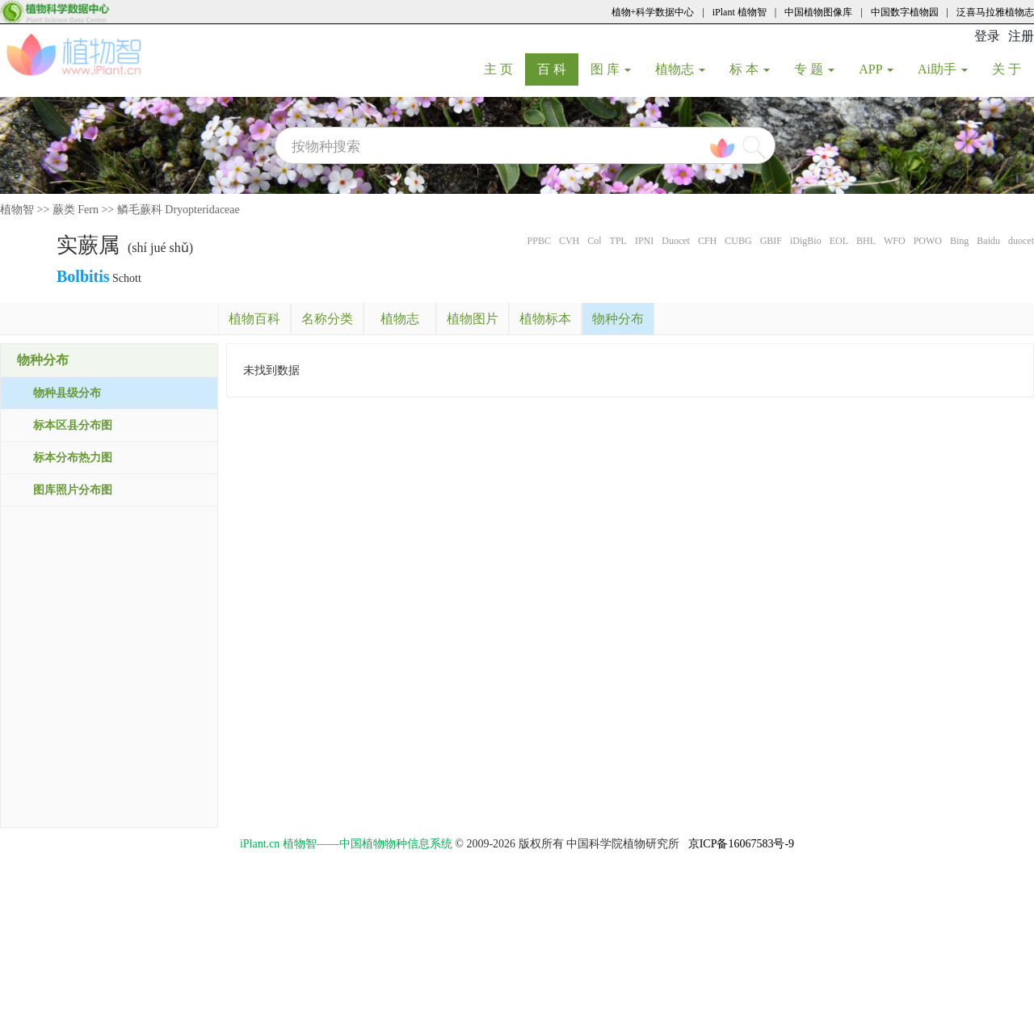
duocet (1021, 240)
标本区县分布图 (72, 425)
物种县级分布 (67, 393)
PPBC (539, 240)
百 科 (557, 68)
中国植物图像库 (818, 12)
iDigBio (806, 240)
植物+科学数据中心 (653, 12)
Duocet (676, 240)
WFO (895, 240)
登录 (987, 36)
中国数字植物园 (905, 12)
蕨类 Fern (76, 210)
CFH (707, 240)
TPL (618, 240)
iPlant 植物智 (739, 12)
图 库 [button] (611, 69)
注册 (1021, 36)
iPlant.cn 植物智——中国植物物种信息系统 (346, 844)
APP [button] (876, 69)
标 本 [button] (749, 69)
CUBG (738, 240)
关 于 (1012, 68)
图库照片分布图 (72, 490)
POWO (928, 240)
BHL (866, 240)
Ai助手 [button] (943, 69)
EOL (839, 240)
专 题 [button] (814, 69)
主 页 (504, 68)
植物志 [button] (680, 69)
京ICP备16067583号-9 (741, 844)
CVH (569, 240)
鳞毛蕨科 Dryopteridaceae (178, 210)
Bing (959, 240)
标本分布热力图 (72, 458)
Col (594, 240)
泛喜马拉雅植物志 (995, 12)
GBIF (771, 240)
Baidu (988, 240)
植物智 (17, 210)
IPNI (644, 240)
